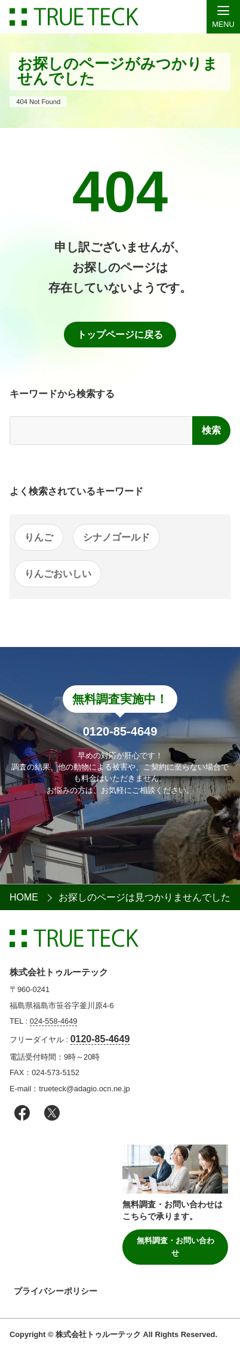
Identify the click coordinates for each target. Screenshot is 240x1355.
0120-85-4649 (100, 1039)
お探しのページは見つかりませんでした (144, 897)
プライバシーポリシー (55, 1291)
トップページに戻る (120, 334)
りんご (38, 537)
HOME (24, 897)
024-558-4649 (54, 1021)
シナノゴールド (116, 537)
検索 (211, 430)
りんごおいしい (57, 574)
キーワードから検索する (62, 394)
